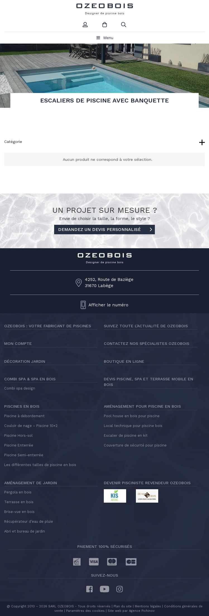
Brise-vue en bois (19, 512)
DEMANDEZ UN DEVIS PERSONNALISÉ (105, 230)
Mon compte (18, 343)
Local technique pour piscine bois (133, 426)
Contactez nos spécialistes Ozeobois (146, 343)
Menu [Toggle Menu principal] (104, 37)
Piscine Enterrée (18, 445)
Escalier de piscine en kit (126, 435)
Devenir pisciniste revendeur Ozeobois (147, 483)
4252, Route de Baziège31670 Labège (109, 282)
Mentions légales (148, 606)
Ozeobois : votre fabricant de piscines (47, 326)
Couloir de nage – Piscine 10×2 (30, 426)
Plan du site (122, 606)
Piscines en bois (21, 406)
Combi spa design (19, 388)
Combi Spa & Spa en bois (30, 379)
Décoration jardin (24, 361)
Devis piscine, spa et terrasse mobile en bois (148, 382)
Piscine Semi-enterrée (23, 455)
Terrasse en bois (18, 502)
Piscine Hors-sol (18, 435)
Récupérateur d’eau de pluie (28, 521)
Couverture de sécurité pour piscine (135, 445)
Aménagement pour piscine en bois (142, 406)
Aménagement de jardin (30, 483)
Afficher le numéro (108, 304)
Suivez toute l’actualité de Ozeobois (146, 326)
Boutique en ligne (124, 361)
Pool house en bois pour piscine (132, 416)
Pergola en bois (18, 492)
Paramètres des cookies (85, 611)
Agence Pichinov (142, 611)
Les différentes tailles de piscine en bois (40, 465)
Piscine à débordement (24, 416)
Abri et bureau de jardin (24, 531)
